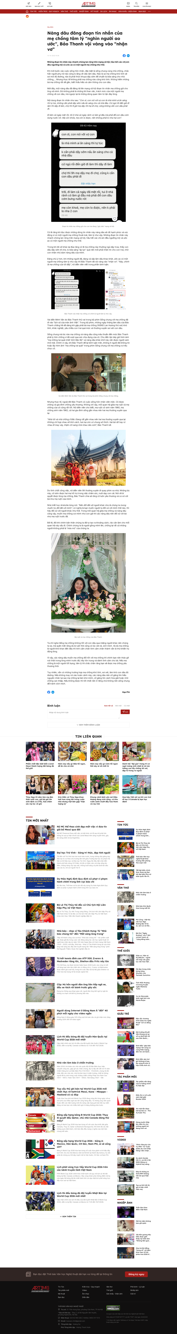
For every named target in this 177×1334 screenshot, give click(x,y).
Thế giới (73, 11)
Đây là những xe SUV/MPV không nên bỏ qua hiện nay (142, 1175)
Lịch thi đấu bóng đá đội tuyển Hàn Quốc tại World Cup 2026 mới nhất (82, 1038)
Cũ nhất (127, 706)
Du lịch (103, 11)
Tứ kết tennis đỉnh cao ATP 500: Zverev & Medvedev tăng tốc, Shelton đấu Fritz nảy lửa (83, 960)
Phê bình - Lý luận (137, 1287)
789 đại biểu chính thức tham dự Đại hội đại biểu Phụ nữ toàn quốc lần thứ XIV (143, 874)
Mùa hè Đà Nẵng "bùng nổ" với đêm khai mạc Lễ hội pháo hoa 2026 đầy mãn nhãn (143, 1252)
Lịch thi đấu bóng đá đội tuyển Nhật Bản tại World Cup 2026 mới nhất (82, 1194)
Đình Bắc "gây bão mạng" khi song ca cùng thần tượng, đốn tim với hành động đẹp (143, 1050)
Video (121, 1139)
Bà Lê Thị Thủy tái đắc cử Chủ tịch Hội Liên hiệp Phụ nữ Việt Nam (81, 906)
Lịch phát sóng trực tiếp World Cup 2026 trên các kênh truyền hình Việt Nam (82, 1168)
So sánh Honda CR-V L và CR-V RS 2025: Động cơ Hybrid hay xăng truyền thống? (143, 1162)
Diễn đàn (85, 1297)
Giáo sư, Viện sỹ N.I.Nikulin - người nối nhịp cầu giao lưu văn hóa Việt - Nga (143, 960)
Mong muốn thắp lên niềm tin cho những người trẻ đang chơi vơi (142, 1125)
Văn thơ (64, 11)
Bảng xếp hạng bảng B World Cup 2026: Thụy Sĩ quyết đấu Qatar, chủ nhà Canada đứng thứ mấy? (83, 1117)
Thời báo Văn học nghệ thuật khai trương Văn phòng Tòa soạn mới (143, 860)
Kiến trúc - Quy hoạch (49, 11)
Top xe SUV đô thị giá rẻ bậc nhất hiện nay (143, 1187)
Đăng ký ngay (136, 1274)
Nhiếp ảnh (124, 1202)
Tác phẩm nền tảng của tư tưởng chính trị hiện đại (143, 1084)
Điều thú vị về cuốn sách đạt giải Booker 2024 (143, 1097)
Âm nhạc (113, 11)
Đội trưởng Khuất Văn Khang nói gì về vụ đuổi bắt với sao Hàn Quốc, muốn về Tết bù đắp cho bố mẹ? (143, 1037)
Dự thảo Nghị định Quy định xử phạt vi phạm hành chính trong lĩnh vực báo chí (82, 880)
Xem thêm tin (69, 1216)
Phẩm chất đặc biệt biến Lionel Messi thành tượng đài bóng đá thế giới (40, 766)
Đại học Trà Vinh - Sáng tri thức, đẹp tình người (83, 852)
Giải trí (123, 1013)
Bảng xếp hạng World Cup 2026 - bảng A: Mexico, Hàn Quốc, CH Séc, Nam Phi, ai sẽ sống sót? (84, 1143)
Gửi (125, 712)
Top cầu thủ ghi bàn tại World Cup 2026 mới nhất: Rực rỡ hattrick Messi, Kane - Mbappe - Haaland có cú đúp (82, 1091)
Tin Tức (33, 11)
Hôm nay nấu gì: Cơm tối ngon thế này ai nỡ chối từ (104, 765)
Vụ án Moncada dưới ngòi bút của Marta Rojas (143, 998)
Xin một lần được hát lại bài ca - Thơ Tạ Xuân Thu (143, 1111)
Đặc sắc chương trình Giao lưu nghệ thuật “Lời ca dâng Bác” (143, 1022)
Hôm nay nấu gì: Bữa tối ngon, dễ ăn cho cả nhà (72, 765)
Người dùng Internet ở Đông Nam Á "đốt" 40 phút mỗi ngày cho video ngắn (82, 1012)
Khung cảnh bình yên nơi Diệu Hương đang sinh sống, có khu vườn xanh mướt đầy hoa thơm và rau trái (104, 800)
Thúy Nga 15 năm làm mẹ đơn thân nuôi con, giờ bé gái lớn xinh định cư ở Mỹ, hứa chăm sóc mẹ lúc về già (39, 800)
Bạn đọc (142, 11)
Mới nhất (118, 706)
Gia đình (50, 27)
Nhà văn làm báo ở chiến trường (75, 1062)
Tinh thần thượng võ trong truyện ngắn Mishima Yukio (142, 986)
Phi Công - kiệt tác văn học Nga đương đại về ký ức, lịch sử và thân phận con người (143, 924)
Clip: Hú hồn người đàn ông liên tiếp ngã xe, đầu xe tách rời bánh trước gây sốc (81, 986)
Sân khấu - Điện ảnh (127, 11)
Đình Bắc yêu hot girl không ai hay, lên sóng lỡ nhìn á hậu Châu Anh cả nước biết (143, 1063)
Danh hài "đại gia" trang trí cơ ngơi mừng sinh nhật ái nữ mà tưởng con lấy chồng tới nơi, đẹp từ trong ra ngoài (136, 767)
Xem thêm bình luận (89, 725)
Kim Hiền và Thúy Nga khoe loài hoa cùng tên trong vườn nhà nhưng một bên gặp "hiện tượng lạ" (71, 800)
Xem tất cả (108, 706)
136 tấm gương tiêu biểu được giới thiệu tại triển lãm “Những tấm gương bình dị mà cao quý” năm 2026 (143, 1240)
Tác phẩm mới (127, 1076)
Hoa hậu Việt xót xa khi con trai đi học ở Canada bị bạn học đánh (136, 799)
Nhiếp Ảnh (84, 11)
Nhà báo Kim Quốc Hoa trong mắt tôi (143, 907)
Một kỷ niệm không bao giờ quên (143, 1222)
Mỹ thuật (95, 11)
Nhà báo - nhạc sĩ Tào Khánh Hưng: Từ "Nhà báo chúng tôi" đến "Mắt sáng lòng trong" (81, 932)
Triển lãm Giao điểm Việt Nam (141, 1209)
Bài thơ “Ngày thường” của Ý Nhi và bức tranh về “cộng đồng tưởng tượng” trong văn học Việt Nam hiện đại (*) (143, 939)
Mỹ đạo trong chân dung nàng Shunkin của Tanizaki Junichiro (143, 972)
